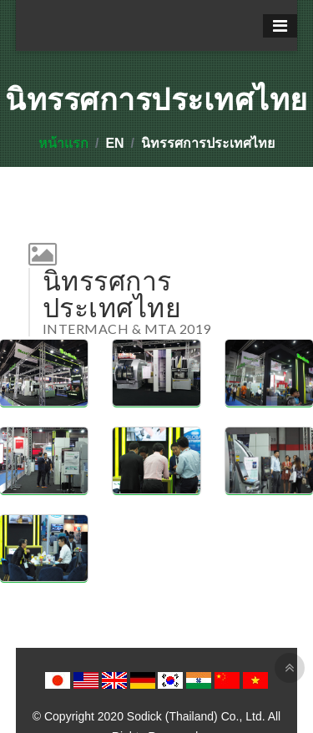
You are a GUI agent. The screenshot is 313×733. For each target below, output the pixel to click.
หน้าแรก (63, 143)
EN (114, 143)
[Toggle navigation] (280, 26)
